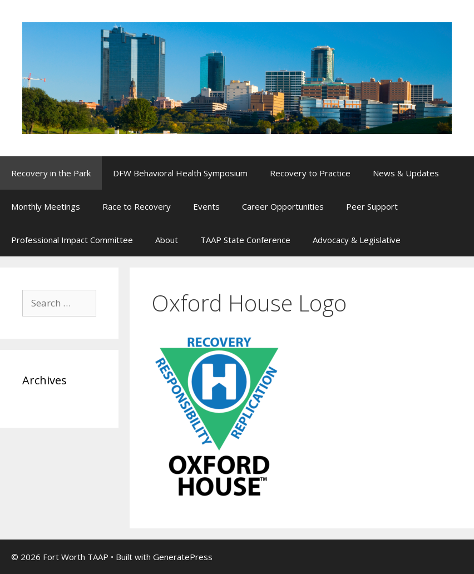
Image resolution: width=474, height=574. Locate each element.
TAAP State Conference (245, 239)
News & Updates (406, 173)
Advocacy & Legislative (357, 239)
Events (206, 206)
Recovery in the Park (51, 173)
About (166, 239)
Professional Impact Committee (72, 239)
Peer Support (372, 206)
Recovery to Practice (310, 173)
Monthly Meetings (45, 206)
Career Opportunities (283, 206)
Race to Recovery (136, 206)
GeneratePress (183, 556)
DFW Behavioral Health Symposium (180, 173)
